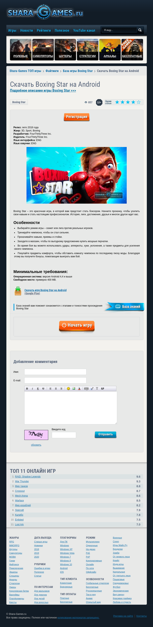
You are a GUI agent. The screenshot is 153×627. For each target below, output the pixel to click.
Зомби (116, 553)
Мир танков (21, 486)
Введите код (59, 429)
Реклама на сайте (123, 616)
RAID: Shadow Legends (28, 476)
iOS (62, 572)
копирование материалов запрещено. (78, 617)
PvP (88, 557)
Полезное (39, 572)
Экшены (13, 572)
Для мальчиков (42, 591)
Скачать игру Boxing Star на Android (46, 292)
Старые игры (40, 541)
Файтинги (14, 564)
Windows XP (66, 549)
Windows (64, 545)
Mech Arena (21, 495)
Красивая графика (122, 598)
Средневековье (121, 583)
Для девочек (40, 594)
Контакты (141, 616)
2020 (36, 557)
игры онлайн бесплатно (45, 12)
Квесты (13, 602)
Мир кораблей (23, 505)
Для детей (39, 598)
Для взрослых (41, 602)
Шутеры (13, 549)
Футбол (117, 587)
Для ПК (64, 541)
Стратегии (14, 583)
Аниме (89, 598)
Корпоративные (94, 560)
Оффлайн (91, 572)
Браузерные (66, 587)
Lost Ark (19, 524)
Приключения (16, 568)
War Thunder (22, 481)
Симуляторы (15, 553)
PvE (88, 553)
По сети (90, 568)
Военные (117, 537)
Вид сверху (118, 594)
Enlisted (19, 519)
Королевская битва (19, 591)
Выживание (119, 568)
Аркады (13, 579)
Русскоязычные (94, 591)
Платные (64, 598)
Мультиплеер (93, 541)
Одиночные (92, 545)
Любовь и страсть (122, 602)
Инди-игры (118, 564)
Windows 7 (65, 557)
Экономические (121, 591)
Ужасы (12, 587)
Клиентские (66, 583)
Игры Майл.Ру (120, 545)
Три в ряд (91, 594)
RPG (11, 541)
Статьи (37, 576)
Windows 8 (65, 560)
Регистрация (76, 116)
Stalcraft (19, 510)
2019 (36, 553)
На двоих (90, 549)
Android (64, 568)
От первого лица (121, 556)
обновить (36, 445)
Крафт (116, 560)
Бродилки (118, 549)
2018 (36, 549)
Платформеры (16, 598)
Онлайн (90, 564)
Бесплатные (66, 602)
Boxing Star (19, 102)
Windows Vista (67, 553)
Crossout (20, 491)
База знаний (131, 306)
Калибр (19, 515)
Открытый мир (93, 602)
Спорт (116, 541)
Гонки (12, 560)
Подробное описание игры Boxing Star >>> (43, 90)
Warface (19, 500)
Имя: (16, 372)
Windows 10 (66, 564)
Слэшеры (14, 576)
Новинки (38, 545)
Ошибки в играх (42, 568)
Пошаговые (119, 579)
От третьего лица (121, 575)
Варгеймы (14, 594)
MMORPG (14, 545)
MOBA (12, 557)
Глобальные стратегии (97, 583)
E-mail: (17, 380)
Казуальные (119, 572)
